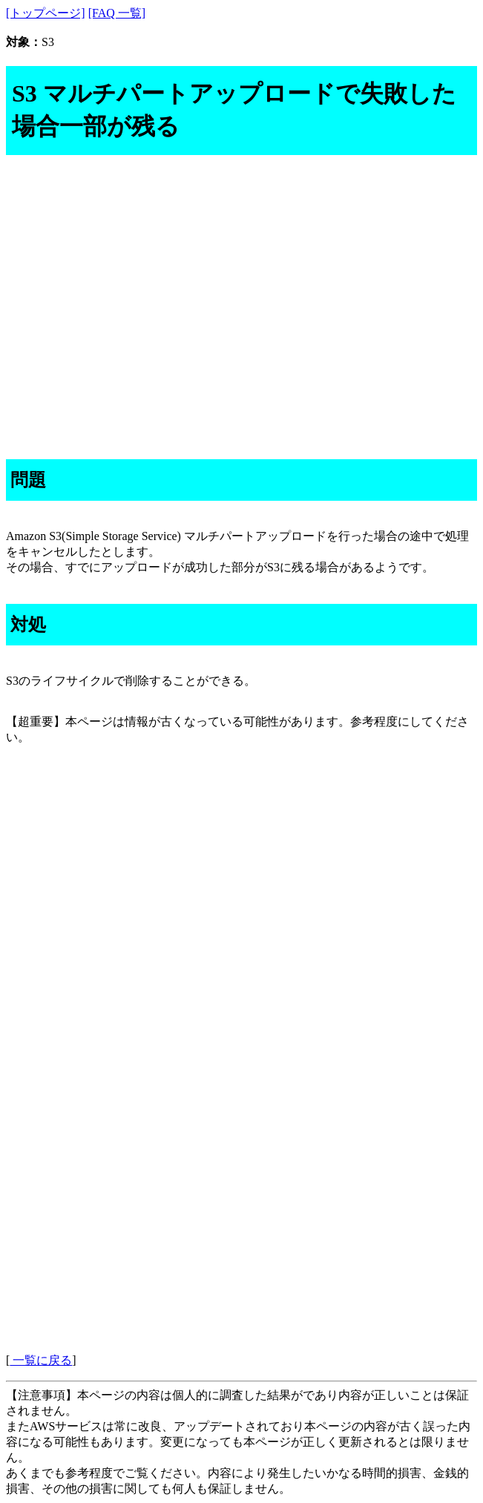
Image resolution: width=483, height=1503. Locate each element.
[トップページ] (45, 13)
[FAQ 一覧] (116, 13)
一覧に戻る (41, 1360)
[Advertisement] (241, 288)
